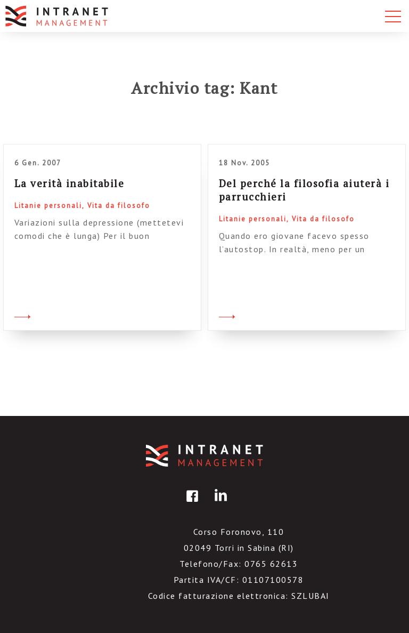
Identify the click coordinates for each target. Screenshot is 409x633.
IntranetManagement (204, 456)
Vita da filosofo (118, 205)
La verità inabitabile (69, 183)
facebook (190, 503)
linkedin (219, 503)
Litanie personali (48, 205)
